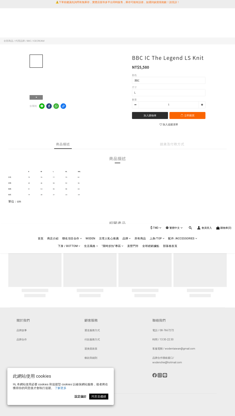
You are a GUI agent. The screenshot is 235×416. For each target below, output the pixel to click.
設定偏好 (80, 396)
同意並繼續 (98, 396)
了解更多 (60, 388)
